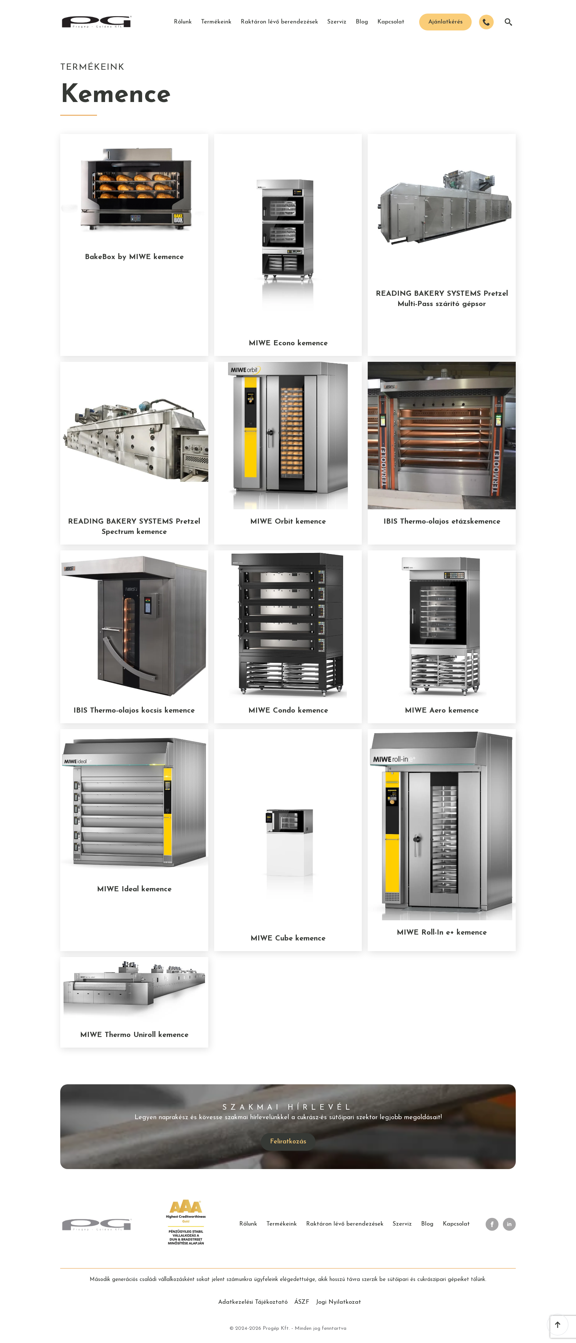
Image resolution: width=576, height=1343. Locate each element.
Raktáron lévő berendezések (279, 22)
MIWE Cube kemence (288, 938)
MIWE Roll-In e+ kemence (442, 932)
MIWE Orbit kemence (288, 521)
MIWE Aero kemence (442, 710)
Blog (362, 22)
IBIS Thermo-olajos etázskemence (442, 521)
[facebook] (492, 1224)
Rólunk (183, 22)
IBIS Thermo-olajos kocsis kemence (134, 710)
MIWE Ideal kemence (134, 889)
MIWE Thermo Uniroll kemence (134, 1035)
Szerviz (336, 22)
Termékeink (216, 22)
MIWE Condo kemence (288, 710)
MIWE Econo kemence (288, 343)
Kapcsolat (390, 22)
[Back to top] (558, 1325)
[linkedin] (509, 1224)
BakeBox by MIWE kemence (134, 257)
